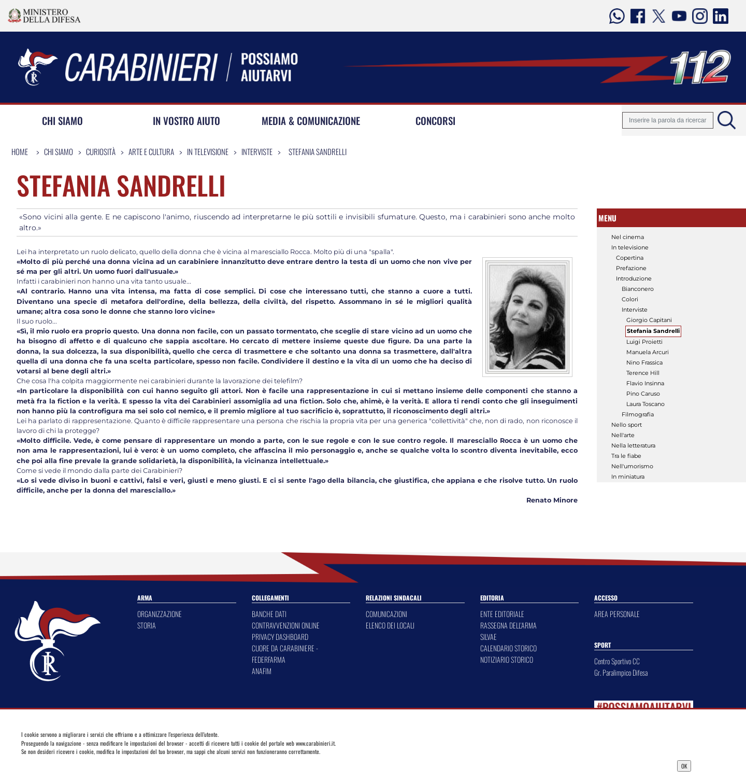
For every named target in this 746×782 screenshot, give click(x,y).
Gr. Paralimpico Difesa (621, 672)
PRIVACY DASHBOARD (280, 636)
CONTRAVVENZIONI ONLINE (286, 625)
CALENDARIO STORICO (508, 648)
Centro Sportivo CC (617, 660)
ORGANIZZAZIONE (159, 613)
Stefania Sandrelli (318, 151)
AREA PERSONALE (617, 613)
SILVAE (488, 636)
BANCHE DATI (269, 613)
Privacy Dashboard (96, 765)
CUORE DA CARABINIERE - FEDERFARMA (285, 654)
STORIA (146, 625)
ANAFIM (261, 670)
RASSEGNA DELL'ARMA (508, 625)
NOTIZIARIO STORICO (506, 659)
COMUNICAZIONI (386, 613)
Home (19, 151)
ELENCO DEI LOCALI (390, 625)
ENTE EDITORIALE (502, 613)
